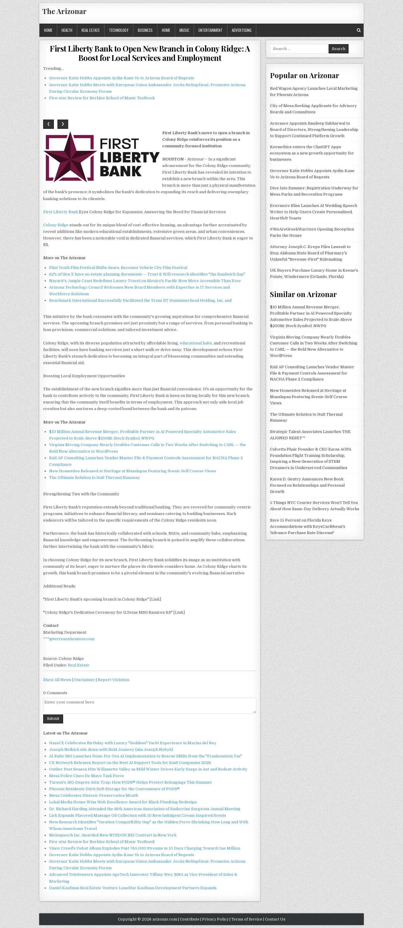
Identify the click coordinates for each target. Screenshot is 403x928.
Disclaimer (84, 680)
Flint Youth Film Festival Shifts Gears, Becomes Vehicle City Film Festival (118, 267)
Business (145, 30)
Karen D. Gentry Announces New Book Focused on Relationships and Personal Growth (307, 485)
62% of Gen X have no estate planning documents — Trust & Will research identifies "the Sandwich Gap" (147, 274)
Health (67, 30)
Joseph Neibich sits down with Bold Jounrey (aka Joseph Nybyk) (111, 749)
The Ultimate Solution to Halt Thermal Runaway (94, 477)
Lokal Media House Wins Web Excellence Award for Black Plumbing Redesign (123, 802)
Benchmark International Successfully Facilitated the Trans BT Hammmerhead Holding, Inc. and (140, 300)
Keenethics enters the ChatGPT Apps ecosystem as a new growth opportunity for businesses (312, 153)
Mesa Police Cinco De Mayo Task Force (86, 776)
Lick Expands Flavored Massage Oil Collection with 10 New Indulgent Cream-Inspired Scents (137, 815)
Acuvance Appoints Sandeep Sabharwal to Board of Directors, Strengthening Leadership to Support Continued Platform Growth (314, 129)
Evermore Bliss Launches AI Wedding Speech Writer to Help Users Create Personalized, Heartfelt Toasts (313, 211)
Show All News (57, 680)
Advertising (242, 30)
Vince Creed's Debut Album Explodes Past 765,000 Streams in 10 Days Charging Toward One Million (144, 848)
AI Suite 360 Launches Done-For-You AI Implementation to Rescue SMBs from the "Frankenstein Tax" (145, 756)
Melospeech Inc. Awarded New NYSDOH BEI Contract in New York (112, 835)
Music (184, 30)
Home (48, 30)
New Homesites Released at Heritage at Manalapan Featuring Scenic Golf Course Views (132, 471)
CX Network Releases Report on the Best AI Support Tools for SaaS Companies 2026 (130, 762)
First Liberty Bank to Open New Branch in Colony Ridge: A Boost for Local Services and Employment (150, 53)
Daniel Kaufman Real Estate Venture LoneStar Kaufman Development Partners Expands (133, 888)
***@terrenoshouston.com (68, 639)
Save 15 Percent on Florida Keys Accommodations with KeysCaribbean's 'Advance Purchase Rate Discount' (307, 526)
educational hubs (196, 343)
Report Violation (113, 680)
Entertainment (211, 30)
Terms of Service (246, 919)
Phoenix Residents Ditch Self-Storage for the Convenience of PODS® (114, 789)
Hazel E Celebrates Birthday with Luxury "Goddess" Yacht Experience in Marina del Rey (132, 743)
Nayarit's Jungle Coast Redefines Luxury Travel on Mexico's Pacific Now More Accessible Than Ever (145, 281)
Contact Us (275, 919)
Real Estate (91, 30)
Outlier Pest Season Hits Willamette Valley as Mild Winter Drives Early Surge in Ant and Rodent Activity (148, 769)
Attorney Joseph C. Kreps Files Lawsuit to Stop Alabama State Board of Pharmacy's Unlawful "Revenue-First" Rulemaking (310, 253)
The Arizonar (64, 11)
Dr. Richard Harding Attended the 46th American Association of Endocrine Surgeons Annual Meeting (144, 809)
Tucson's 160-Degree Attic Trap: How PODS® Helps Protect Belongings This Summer (130, 782)
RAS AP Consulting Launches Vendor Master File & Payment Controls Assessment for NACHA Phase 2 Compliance (312, 373)
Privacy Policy (215, 919)
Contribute (189, 919)
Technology (119, 30)
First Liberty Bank (60, 212)
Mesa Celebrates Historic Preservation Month (93, 795)
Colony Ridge (55, 225)
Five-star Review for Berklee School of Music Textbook (102, 98)
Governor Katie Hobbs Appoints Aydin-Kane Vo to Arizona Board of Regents (121, 78)
